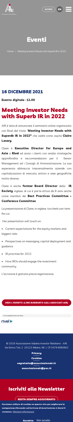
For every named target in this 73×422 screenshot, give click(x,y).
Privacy (37, 353)
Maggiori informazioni (23, 412)
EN (59, 9)
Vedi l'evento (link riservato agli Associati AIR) (36, 302)
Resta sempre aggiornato (36, 399)
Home (10, 51)
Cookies (36, 358)
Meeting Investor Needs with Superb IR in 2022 (42, 51)
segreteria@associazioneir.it (36, 363)
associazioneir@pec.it (36, 368)
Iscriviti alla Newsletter (36, 389)
